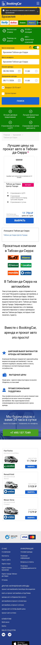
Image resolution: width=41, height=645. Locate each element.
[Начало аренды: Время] (31, 71)
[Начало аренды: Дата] (12, 71)
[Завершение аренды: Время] (31, 80)
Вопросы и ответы (27, 562)
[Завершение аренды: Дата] (12, 80)
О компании (6, 552)
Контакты (5, 556)
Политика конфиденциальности (28, 567)
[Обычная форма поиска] (35, 47)
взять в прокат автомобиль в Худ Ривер (16, 593)
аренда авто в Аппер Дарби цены (14, 609)
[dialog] (37, 641)
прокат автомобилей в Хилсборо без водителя (18, 589)
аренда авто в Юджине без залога (14, 597)
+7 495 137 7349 (20, 432)
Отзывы (5, 580)
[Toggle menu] (38, 3)
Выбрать (19, 220)
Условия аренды (26, 552)
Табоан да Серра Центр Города (13, 185)
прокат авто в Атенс (9, 613)
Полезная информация (25, 557)
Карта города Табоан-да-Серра (9, 575)
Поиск (20, 101)
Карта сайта (6, 560)
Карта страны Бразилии (7, 569)
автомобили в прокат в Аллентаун (14, 601)
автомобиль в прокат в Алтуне (13, 605)
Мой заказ (5, 622)
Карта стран (6, 564)
